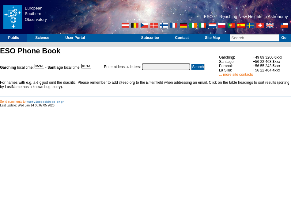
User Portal (75, 38)
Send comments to (32, 102)
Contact (182, 38)
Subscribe (150, 38)
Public (13, 38)
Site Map (212, 38)
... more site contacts (236, 74)
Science (42, 38)
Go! (284, 38)
